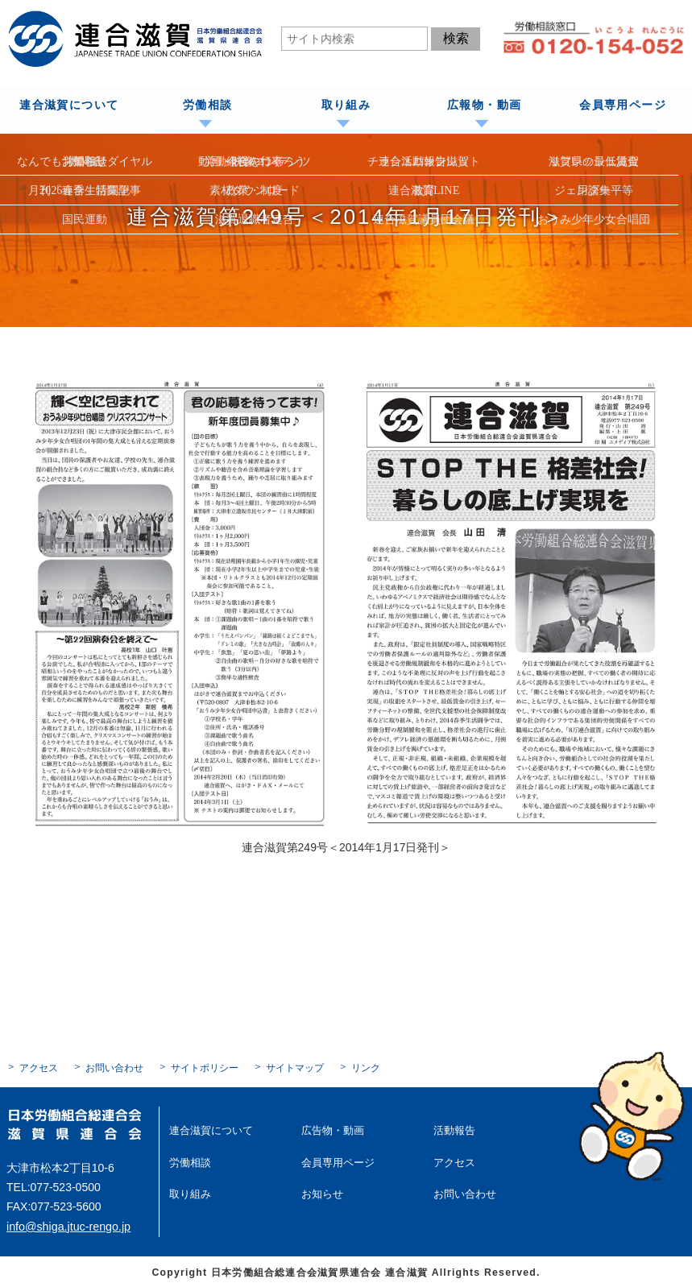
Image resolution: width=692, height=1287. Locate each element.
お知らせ (320, 1191)
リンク (365, 1067)
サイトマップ (295, 1067)
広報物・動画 (484, 105)
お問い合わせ (114, 1067)
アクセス (38, 1067)
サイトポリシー (204, 1067)
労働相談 (207, 105)
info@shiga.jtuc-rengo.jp (67, 1225)
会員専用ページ (622, 105)
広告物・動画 (330, 1129)
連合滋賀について (68, 105)
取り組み (346, 105)
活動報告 (452, 1129)
